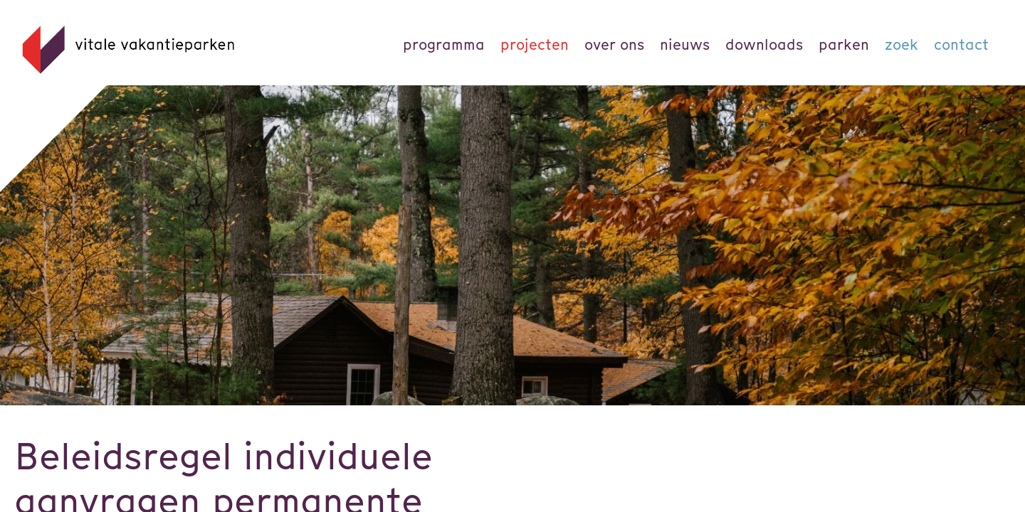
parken (844, 44)
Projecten (534, 44)
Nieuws (685, 44)
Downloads (764, 44)
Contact (961, 44)
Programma (444, 44)
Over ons (614, 44)
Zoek (901, 44)
